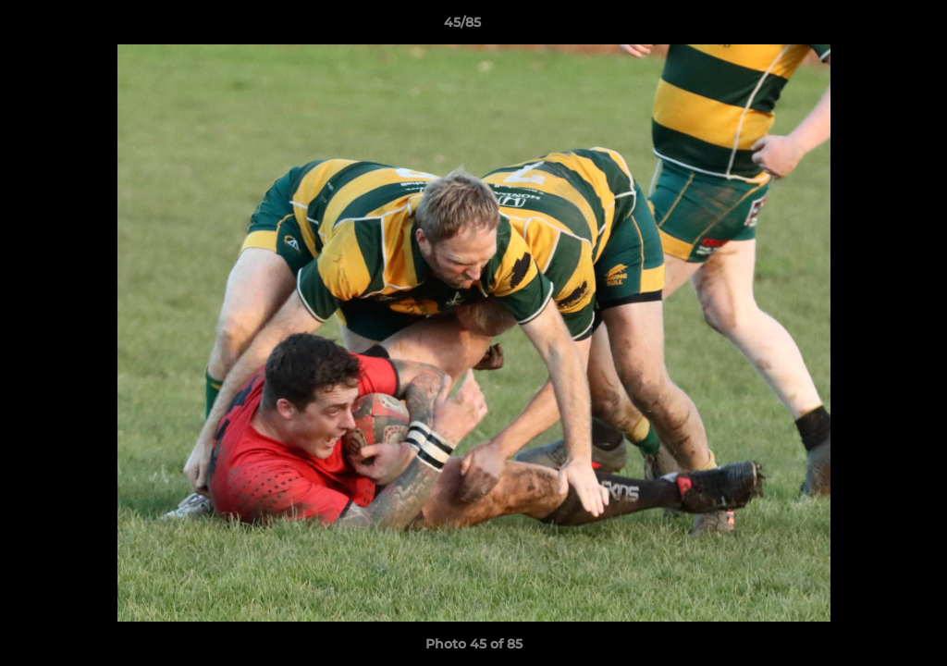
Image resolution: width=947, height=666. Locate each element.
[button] (869, 26)
